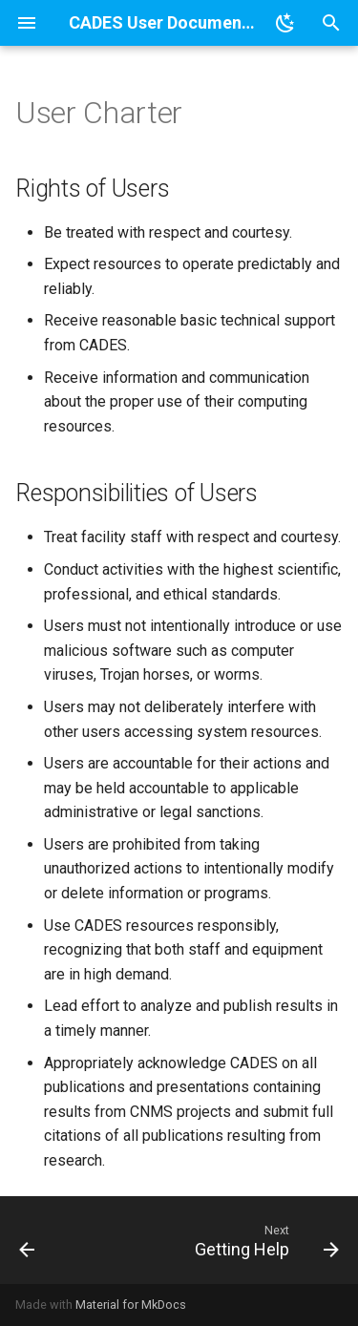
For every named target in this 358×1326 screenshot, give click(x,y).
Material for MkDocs (130, 1304)
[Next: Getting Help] (264, 1240)
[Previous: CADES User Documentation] (27, 1240)
